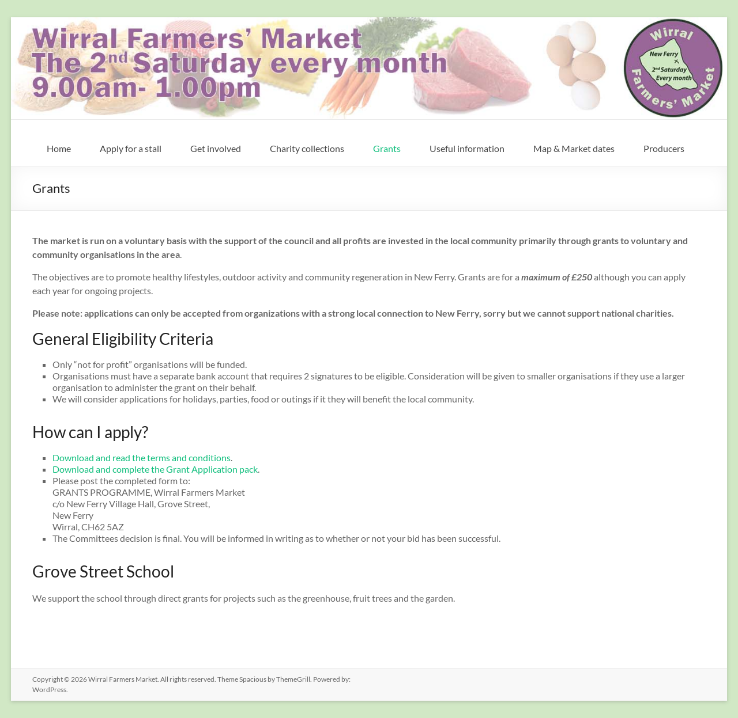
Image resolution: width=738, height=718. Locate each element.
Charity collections (307, 148)
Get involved (215, 148)
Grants (387, 148)
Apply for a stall (130, 148)
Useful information (467, 148)
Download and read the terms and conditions (141, 457)
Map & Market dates (574, 148)
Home (59, 148)
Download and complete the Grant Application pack (155, 469)
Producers (663, 148)
